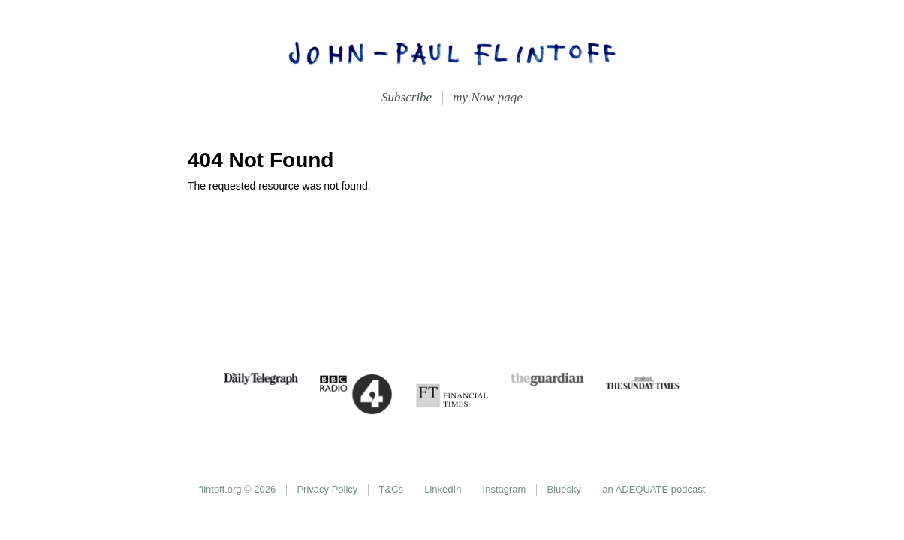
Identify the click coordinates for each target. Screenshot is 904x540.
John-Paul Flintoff (452, 52)
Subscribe (406, 97)
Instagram (504, 489)
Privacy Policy (327, 489)
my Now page (488, 97)
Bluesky (564, 489)
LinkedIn (442, 489)
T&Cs (391, 489)
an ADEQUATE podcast (653, 489)
